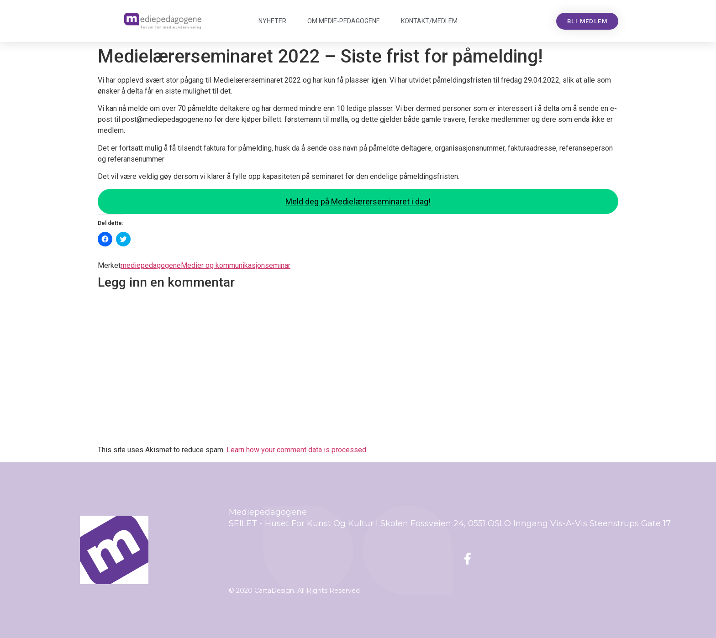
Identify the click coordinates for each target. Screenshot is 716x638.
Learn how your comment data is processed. (297, 449)
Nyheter (272, 21)
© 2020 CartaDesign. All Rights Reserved (294, 590)
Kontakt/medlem (429, 21)
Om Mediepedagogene (343, 21)
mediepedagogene (151, 265)
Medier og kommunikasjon (223, 265)
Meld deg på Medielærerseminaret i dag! (358, 201)
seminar (277, 265)
